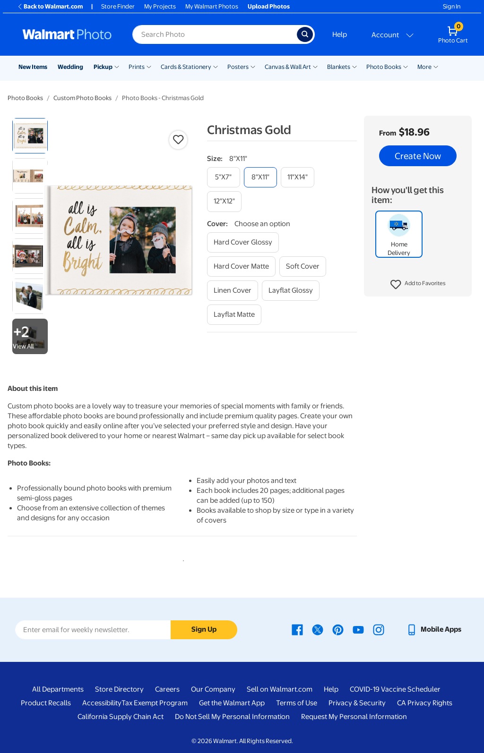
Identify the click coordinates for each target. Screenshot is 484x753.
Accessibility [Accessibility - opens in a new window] (101, 703)
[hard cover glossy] (243, 242)
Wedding (70, 66)
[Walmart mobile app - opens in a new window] (433, 629)
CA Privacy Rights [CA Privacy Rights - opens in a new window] (424, 703)
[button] (418, 285)
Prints (137, 66)
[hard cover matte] (241, 266)
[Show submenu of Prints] (149, 66)
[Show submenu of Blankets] (354, 66)
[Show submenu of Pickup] (117, 66)
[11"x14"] (297, 177)
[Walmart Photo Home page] (67, 34)
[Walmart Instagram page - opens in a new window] (378, 629)
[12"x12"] (224, 201)
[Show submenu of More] (436, 66)
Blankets (338, 66)
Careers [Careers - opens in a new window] (167, 689)
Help (339, 34)
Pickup (103, 66)
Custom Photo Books (82, 98)
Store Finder (118, 6)
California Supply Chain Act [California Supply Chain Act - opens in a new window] (121, 716)
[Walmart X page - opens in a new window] (317, 629)
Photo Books (383, 66)
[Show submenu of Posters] (253, 66)
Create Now (418, 156)
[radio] (30, 135)
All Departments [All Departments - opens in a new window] (58, 689)
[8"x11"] (260, 177)
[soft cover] (302, 266)
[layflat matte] (234, 315)
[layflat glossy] (291, 290)
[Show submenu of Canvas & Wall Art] (315, 66)
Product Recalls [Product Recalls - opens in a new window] (46, 703)
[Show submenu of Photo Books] (405, 66)
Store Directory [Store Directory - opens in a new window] (119, 689)
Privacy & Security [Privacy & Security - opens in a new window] (357, 703)
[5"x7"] (223, 177)
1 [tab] (181, 559)
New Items (32, 66)
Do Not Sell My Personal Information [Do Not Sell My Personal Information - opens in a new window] (232, 716)
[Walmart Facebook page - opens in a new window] (297, 629)
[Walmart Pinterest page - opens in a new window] (338, 629)
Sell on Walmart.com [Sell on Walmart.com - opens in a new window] (279, 689)
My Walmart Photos (211, 6)
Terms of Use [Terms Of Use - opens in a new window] (296, 703)
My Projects (160, 6)
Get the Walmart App (232, 703)
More (424, 66)
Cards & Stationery (186, 66)
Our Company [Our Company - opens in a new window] (213, 689)
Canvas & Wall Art (288, 66)
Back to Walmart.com (50, 6)
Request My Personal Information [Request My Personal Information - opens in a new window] (354, 716)
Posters (238, 66)
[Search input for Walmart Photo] (214, 34)
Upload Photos (269, 6)
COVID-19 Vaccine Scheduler (395, 689)
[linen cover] (232, 290)
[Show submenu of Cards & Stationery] (215, 66)
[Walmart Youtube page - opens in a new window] (358, 629)
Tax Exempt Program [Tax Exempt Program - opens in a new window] (154, 703)
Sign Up (203, 629)
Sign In (451, 6)
